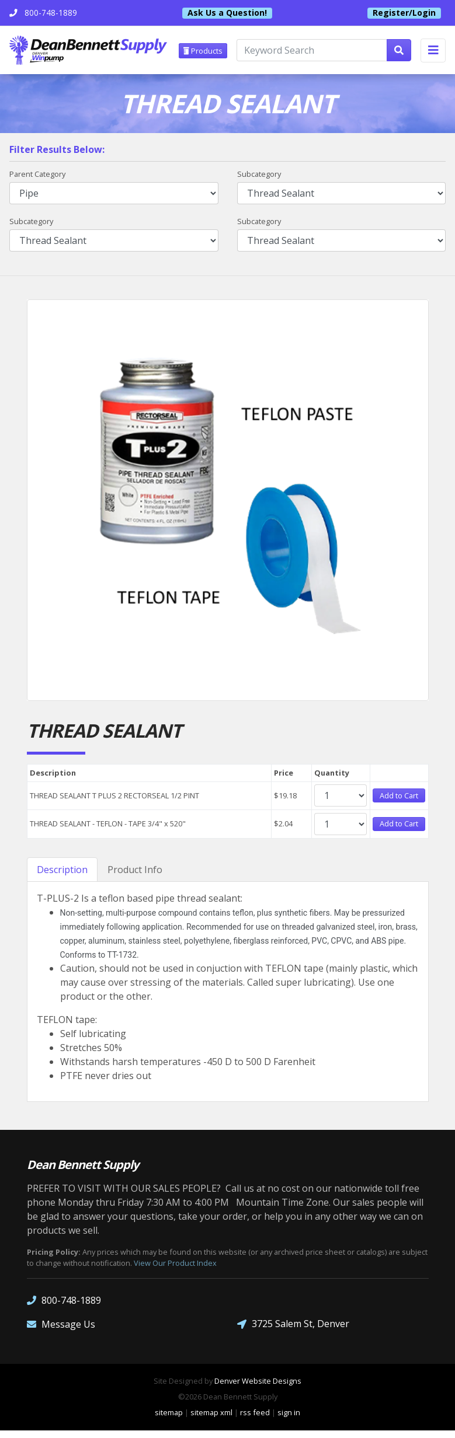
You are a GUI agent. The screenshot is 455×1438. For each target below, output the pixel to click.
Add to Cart (399, 797)
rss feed (255, 1420)
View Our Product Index (175, 1270)
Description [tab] (62, 877)
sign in (288, 1420)
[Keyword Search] (314, 51)
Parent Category (37, 175)
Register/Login (404, 13)
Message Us (61, 1331)
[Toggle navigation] (433, 51)
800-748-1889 (64, 1307)
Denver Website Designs (257, 1388)
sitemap (169, 1420)
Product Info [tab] (134, 877)
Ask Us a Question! (227, 13)
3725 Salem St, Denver (293, 1331)
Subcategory (259, 175)
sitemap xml (211, 1420)
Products (205, 51)
